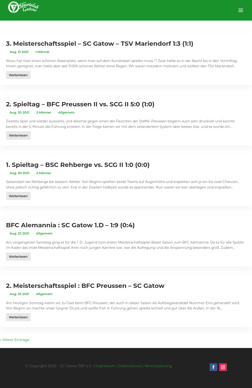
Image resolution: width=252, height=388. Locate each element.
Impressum (105, 366)
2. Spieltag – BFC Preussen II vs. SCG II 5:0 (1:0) (80, 104)
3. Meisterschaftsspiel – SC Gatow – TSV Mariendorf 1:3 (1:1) (99, 43)
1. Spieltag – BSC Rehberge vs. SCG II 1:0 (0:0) (78, 165)
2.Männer (44, 112)
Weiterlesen (18, 75)
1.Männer (42, 52)
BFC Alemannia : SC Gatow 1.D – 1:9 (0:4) (70, 225)
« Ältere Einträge (14, 339)
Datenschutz (129, 366)
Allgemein (66, 112)
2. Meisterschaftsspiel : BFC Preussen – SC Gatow (85, 286)
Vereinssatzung (158, 366)
